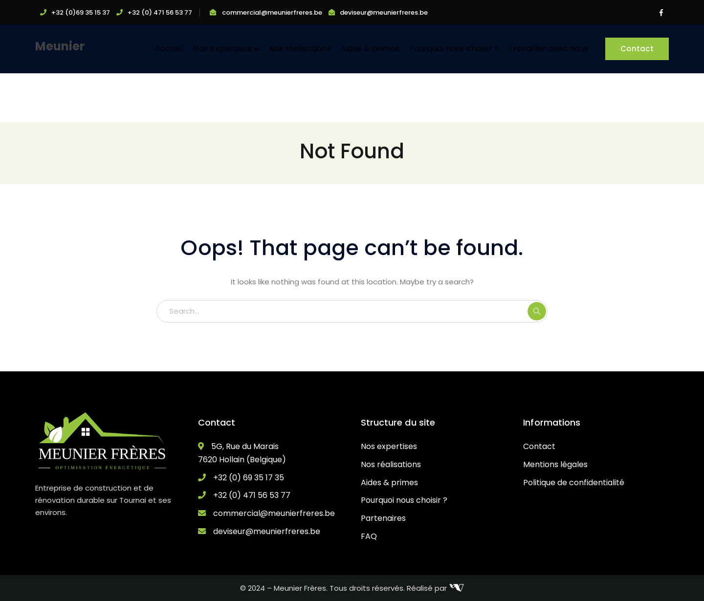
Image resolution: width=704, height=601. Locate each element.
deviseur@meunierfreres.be (384, 12)
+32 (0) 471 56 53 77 (160, 12)
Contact (637, 48)
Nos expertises (389, 446)
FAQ (369, 536)
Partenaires (383, 518)
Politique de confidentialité (573, 482)
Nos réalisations (391, 464)
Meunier (60, 46)
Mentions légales (555, 464)
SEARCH (537, 311)
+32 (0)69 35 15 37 (80, 12)
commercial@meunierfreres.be (272, 12)
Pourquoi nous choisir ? (404, 500)
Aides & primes (389, 482)
